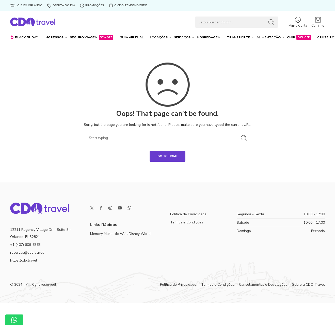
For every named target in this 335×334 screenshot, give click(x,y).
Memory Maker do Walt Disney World (120, 233)
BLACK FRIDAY (24, 37)
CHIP (299, 37)
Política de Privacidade (188, 214)
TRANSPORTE (238, 37)
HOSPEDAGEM (208, 37)
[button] (14, 320)
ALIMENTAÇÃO (269, 37)
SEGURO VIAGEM (91, 37)
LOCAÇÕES (159, 37)
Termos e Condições (186, 222)
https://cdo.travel (23, 260)
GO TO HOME (167, 156)
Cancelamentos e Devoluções (263, 284)
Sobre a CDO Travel (308, 284)
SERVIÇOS (182, 37)
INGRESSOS (53, 37)
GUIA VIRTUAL (131, 37)
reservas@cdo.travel (27, 252)
